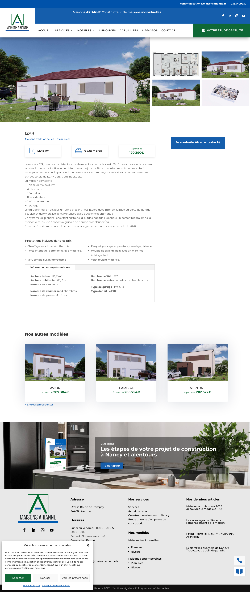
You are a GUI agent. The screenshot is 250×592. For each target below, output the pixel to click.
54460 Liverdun (80, 511)
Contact (168, 30)
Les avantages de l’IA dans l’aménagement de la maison (205, 521)
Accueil (44, 30)
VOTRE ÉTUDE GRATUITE (225, 30)
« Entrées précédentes (39, 404)
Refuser (45, 578)
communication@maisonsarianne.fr (203, 3)
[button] (88, 545)
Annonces (107, 30)
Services (62, 30)
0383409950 (239, 3)
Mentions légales (31, 585)
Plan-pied (137, 547)
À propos (150, 30)
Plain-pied (63, 139)
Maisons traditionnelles (39, 139)
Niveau (135, 551)
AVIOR (55, 388)
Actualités (129, 30)
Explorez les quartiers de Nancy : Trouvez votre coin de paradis (207, 549)
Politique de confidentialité (56, 585)
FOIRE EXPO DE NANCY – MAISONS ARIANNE (210, 535)
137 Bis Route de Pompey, (87, 507)
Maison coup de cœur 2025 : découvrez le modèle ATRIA (204, 508)
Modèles (84, 30)
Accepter (18, 578)
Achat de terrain (138, 511)
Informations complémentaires (50, 267)
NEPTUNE (198, 388)
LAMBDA (126, 388)
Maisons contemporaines (145, 558)
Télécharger (111, 465)
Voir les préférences (75, 578)
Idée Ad (96, 588)
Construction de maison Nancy (148, 515)
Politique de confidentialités (152, 588)
